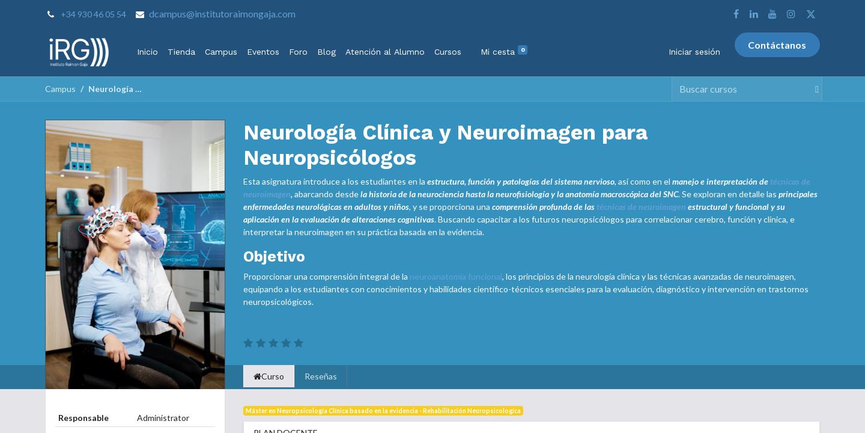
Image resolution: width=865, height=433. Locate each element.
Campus (60, 89)
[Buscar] (812, 89)
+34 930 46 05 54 (93, 14)
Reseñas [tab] (321, 376)
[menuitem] (147, 52)
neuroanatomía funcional (456, 276)
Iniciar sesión (694, 52)
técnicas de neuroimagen (641, 206)
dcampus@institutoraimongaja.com (222, 13)
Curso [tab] (268, 376)
